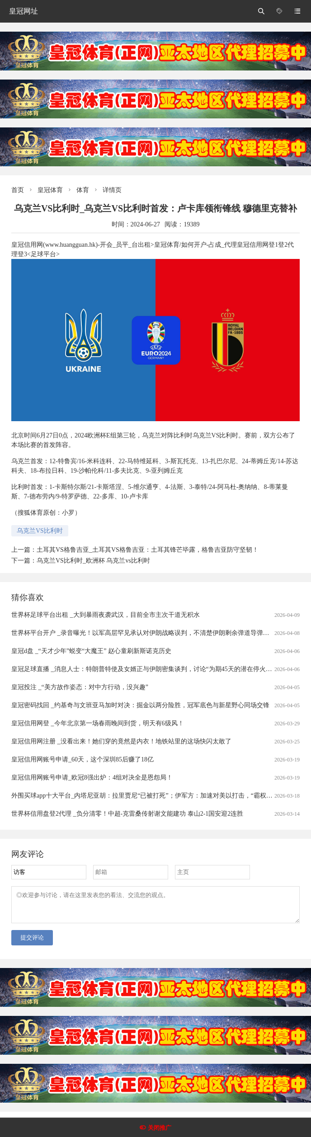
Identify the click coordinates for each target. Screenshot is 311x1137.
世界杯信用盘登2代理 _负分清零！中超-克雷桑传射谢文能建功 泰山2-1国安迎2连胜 (127, 813)
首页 (17, 190)
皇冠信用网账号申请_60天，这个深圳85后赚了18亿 (82, 759)
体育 (82, 190)
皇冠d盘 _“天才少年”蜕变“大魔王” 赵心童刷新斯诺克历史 (91, 651)
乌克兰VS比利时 (40, 530)
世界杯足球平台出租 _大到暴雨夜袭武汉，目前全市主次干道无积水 (105, 614)
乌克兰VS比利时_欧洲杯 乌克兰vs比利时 (93, 560)
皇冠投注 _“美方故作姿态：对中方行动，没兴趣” (79, 687)
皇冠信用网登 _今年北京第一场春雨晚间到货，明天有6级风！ (97, 723)
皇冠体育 (50, 190)
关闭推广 (159, 1127)
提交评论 (32, 943)
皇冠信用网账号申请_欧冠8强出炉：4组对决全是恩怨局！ (92, 777)
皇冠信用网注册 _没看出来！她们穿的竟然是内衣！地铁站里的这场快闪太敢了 (121, 741)
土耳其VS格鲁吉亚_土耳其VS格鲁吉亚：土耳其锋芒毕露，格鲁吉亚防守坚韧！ (148, 549)
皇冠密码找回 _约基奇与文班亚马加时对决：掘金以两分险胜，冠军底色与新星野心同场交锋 (140, 705)
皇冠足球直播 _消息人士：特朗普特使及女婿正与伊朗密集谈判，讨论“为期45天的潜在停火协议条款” (152, 669)
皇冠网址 (23, 11)
